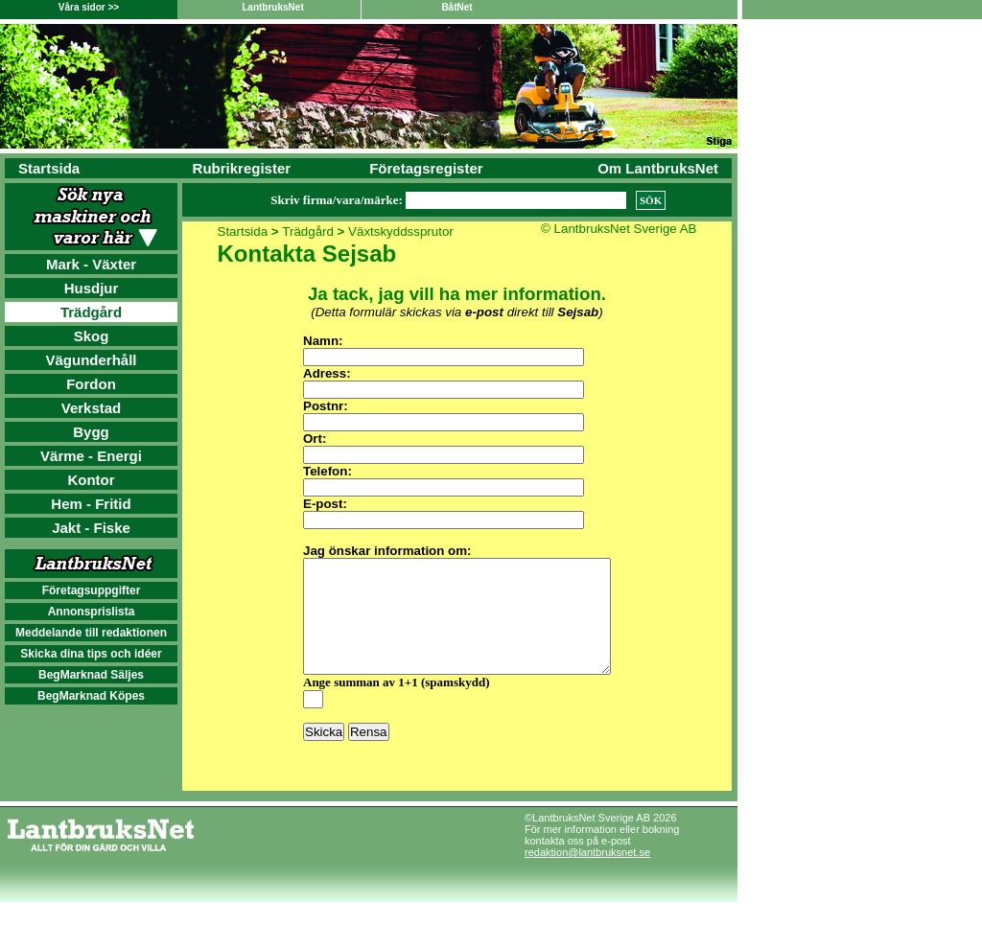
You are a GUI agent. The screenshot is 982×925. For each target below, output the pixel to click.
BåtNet (456, 7)
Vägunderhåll (90, 360)
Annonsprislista (91, 611)
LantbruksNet (272, 7)
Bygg (91, 432)
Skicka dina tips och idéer (90, 653)
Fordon (91, 384)
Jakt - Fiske (91, 528)
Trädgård (91, 312)
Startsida (49, 168)
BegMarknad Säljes (91, 675)
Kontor (90, 480)
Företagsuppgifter (91, 590)
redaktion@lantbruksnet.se (587, 875)
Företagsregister (425, 168)
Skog (91, 336)
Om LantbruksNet (657, 168)
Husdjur (91, 288)
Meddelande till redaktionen (91, 632)
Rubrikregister (242, 168)
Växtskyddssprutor (401, 231)
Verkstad (91, 408)
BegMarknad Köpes (91, 696)
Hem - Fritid (90, 504)
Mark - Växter (91, 264)
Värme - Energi (91, 456)
